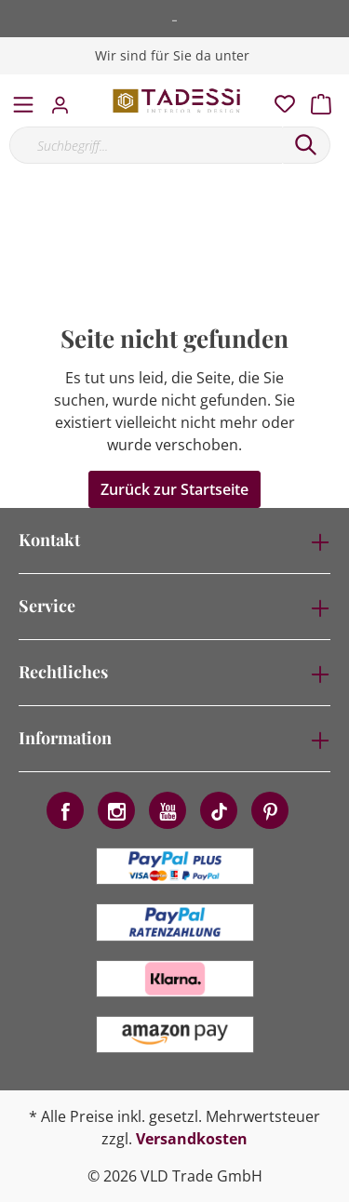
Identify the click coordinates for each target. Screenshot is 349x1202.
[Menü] (23, 100)
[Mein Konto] (65, 99)
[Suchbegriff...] (145, 145)
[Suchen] (306, 145)
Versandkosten (192, 1139)
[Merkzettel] (279, 99)
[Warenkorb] (326, 99)
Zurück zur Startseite (174, 489)
